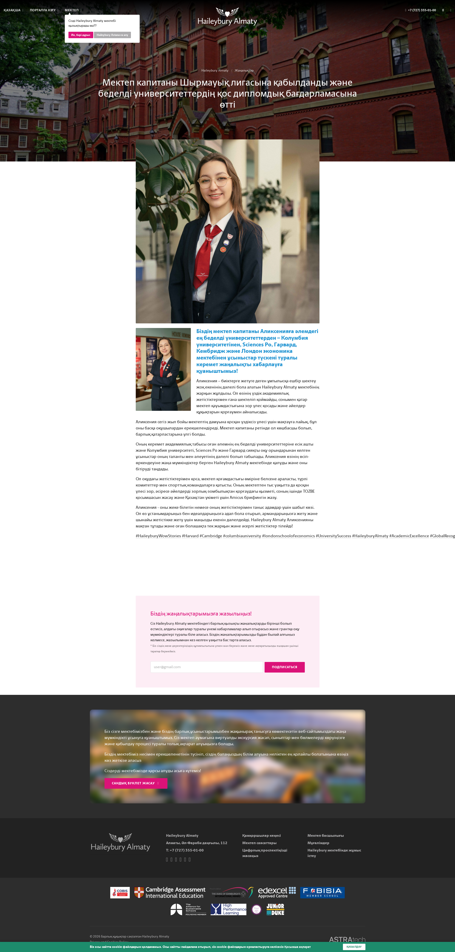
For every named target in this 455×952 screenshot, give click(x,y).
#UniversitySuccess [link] (333, 535)
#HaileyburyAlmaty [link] (370, 535)
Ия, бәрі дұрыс (80, 35)
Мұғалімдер (318, 843)
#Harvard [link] (190, 535)
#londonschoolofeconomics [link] (288, 535)
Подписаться (284, 667)
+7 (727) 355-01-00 (187, 850)
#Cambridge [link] (211, 535)
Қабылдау (353, 946)
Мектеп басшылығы (326, 835)
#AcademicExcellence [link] (409, 535)
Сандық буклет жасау (135, 783)
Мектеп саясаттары (259, 843)
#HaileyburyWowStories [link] (158, 535)
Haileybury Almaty (215, 70)
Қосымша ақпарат (298, 947)
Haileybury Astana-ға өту (112, 35)
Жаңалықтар (244, 70)
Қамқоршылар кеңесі (261, 835)
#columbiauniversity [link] (242, 535)
